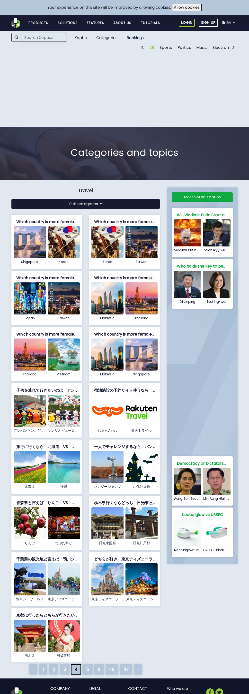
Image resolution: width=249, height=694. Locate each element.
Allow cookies (187, 7)
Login (186, 22)
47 (126, 669)
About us (122, 23)
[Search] (43, 37)
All (151, 47)
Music (201, 47)
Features (95, 23)
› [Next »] (138, 669)
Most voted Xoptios (202, 197)
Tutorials (150, 23)
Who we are (177, 688)
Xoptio (80, 38)
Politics (184, 47)
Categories (106, 38)
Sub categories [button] (84, 204)
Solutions (68, 23)
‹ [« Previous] (33, 669)
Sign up (208, 22)
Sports (166, 47)
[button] (230, 23)
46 (112, 669)
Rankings (135, 38)
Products (38, 23)
